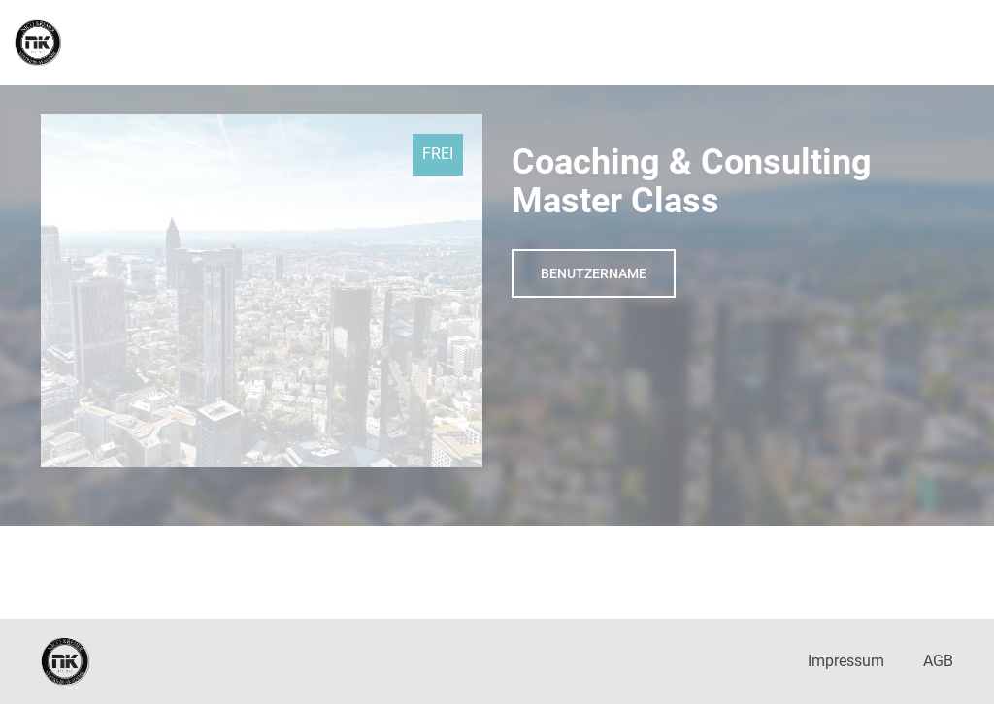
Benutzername (593, 273)
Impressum (846, 661)
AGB (938, 661)
